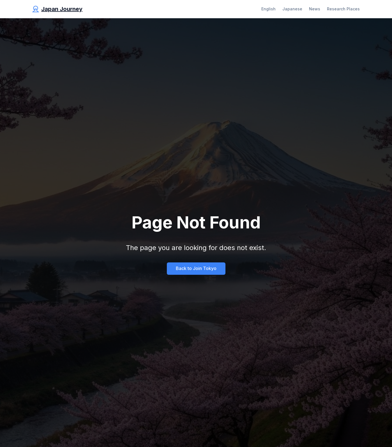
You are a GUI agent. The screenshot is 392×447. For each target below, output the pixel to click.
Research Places (343, 8)
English (268, 8)
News (314, 8)
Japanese (292, 8)
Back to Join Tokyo (196, 268)
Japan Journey (61, 9)
